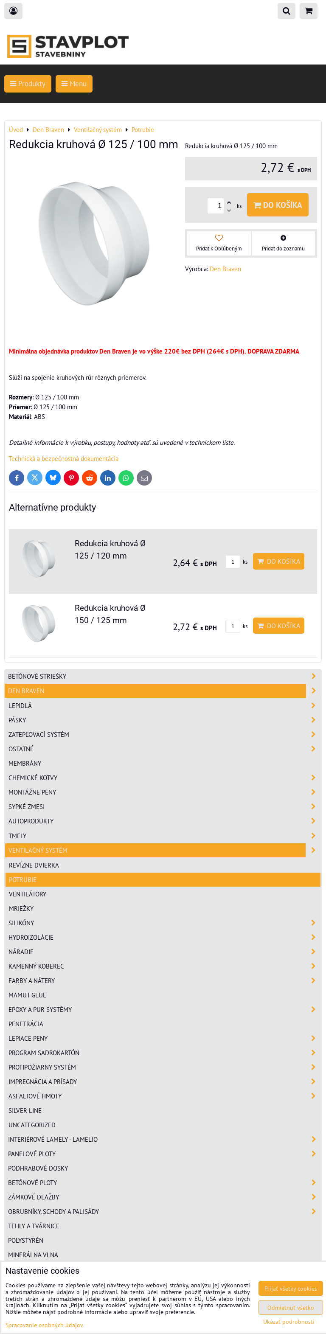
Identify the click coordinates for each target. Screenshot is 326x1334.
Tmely (164, 836)
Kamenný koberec (164, 966)
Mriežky (21, 908)
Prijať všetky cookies (290, 1288)
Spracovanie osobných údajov (44, 1325)
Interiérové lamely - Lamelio (164, 1139)
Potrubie (23, 879)
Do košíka (277, 204)
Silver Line (25, 1110)
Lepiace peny (164, 1038)
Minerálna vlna (33, 1254)
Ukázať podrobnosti (289, 1321)
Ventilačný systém (164, 850)
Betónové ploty (164, 1183)
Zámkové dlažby (164, 1197)
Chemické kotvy (164, 778)
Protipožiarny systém (164, 1067)
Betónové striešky (164, 676)
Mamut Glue (27, 995)
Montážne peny (164, 792)
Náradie (164, 952)
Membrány (24, 763)
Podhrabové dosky (38, 1168)
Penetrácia (25, 1023)
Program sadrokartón (164, 1053)
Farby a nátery (164, 981)
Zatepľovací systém (164, 734)
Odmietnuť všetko (290, 1307)
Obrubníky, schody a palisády (164, 1212)
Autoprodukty (164, 821)
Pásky (164, 720)
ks (236, 561)
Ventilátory (27, 894)
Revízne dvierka (34, 865)
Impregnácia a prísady (164, 1082)
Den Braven (164, 691)
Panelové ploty (164, 1154)
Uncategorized (32, 1125)
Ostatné (164, 749)
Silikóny (164, 923)
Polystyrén (25, 1240)
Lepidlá (164, 706)
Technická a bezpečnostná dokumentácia (63, 458)
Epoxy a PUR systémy (164, 1010)
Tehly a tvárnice (33, 1226)
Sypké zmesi (164, 807)
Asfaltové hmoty (164, 1096)
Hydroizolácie (164, 937)
